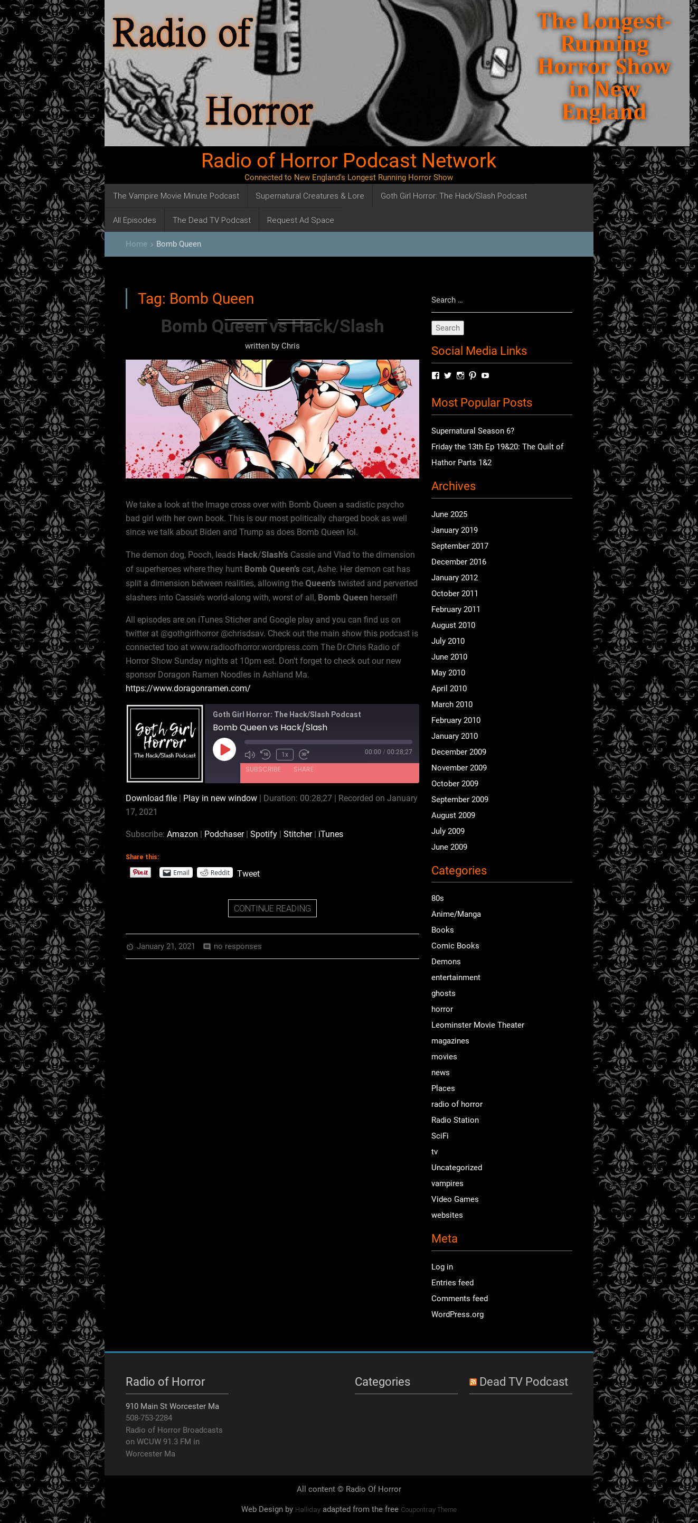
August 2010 (453, 625)
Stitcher (298, 834)
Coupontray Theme (429, 1509)
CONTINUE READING (272, 908)
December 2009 (458, 752)
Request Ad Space (300, 220)
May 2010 (448, 673)
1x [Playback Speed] (284, 754)
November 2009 (459, 768)
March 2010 (452, 704)
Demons (446, 961)
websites (447, 1215)
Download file (151, 798)
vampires (447, 1183)
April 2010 (449, 688)
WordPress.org (457, 1314)
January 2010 (454, 736)
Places (443, 1088)
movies (444, 1056)
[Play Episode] (224, 749)
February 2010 (455, 720)
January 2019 (454, 530)
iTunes (330, 834)
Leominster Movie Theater (477, 1025)
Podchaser (224, 834)
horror (442, 1009)
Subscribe (263, 769)
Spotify (263, 834)
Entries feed (452, 1282)
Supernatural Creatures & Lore (310, 196)
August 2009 (453, 815)
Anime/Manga (456, 914)
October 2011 (454, 593)
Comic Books (455, 946)
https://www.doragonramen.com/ (188, 688)
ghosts (443, 993)
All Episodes (134, 220)
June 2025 (449, 514)
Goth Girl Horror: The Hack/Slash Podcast (454, 196)
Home (136, 244)
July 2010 (448, 641)
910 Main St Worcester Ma (172, 1406)
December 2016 (458, 562)
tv (434, 1152)
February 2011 (455, 609)
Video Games (455, 1199)
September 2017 (459, 546)
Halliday (307, 1509)
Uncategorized (456, 1167)
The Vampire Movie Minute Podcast (176, 196)
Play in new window (220, 798)
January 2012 (454, 577)
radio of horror (457, 1104)
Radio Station (455, 1120)
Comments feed (459, 1298)
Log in (442, 1267)
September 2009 (459, 799)
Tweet (248, 873)
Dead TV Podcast (523, 1381)
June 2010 (449, 657)
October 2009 (454, 783)
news (440, 1072)
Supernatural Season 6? (472, 431)
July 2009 (448, 831)
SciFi (440, 1136)
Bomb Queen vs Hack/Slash (272, 326)
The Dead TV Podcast (212, 220)
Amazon (182, 834)
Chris (290, 346)
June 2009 (449, 847)
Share (304, 769)
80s (437, 898)
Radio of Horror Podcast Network (348, 160)
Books (442, 930)
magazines (450, 1041)
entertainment (455, 977)
